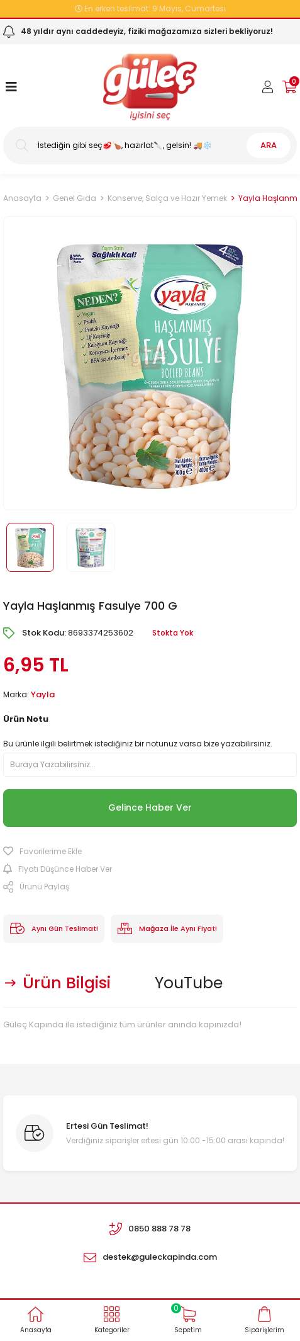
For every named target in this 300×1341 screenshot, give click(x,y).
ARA (268, 145)
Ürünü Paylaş (36, 887)
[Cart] (289, 87)
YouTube (189, 982)
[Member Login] (268, 87)
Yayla (43, 694)
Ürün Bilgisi (67, 982)
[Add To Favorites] (150, 851)
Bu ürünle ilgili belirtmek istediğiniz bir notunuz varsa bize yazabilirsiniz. (137, 743)
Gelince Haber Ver (150, 807)
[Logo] (150, 87)
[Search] (150, 145)
